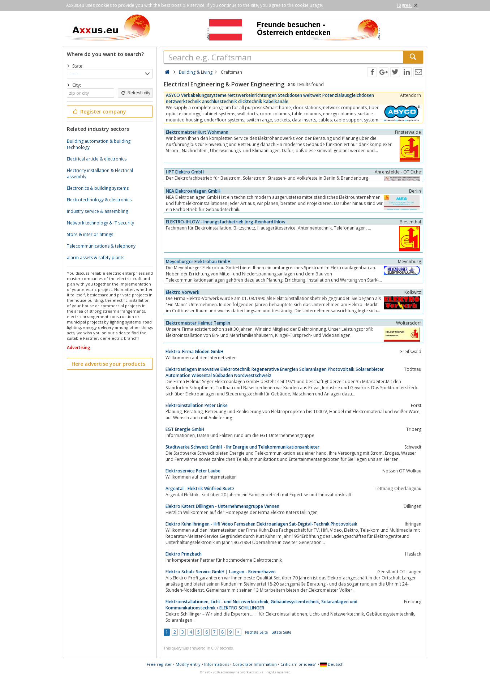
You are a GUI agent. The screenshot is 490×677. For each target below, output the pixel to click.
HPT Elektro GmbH (185, 172)
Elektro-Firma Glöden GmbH (194, 351)
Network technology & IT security (100, 223)
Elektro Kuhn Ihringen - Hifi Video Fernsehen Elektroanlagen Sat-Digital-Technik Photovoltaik (261, 524)
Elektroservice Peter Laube (193, 471)
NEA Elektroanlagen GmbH (193, 191)
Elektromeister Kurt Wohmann (197, 132)
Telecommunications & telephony (101, 246)
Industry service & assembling (97, 211)
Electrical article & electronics (96, 159)
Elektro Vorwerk (182, 292)
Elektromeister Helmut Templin (198, 323)
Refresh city (135, 92)
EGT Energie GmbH (185, 429)
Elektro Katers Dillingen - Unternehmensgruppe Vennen (222, 506)
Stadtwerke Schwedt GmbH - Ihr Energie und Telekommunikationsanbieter (242, 447)
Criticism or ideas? (297, 664)
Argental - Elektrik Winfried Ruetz (200, 488)
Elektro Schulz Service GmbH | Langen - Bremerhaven (221, 572)
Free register (159, 664)
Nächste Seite (256, 632)
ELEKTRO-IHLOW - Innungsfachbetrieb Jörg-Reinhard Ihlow (225, 222)
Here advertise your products (108, 363)
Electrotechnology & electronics (99, 200)
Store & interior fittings (90, 234)
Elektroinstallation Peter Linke (197, 405)
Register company (99, 111)
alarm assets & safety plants (95, 257)
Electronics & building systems (98, 188)
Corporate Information (255, 664)
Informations (216, 664)
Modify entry (188, 664)
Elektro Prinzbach (184, 554)
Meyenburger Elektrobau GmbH (198, 261)
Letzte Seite (281, 632)
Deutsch (332, 664)
